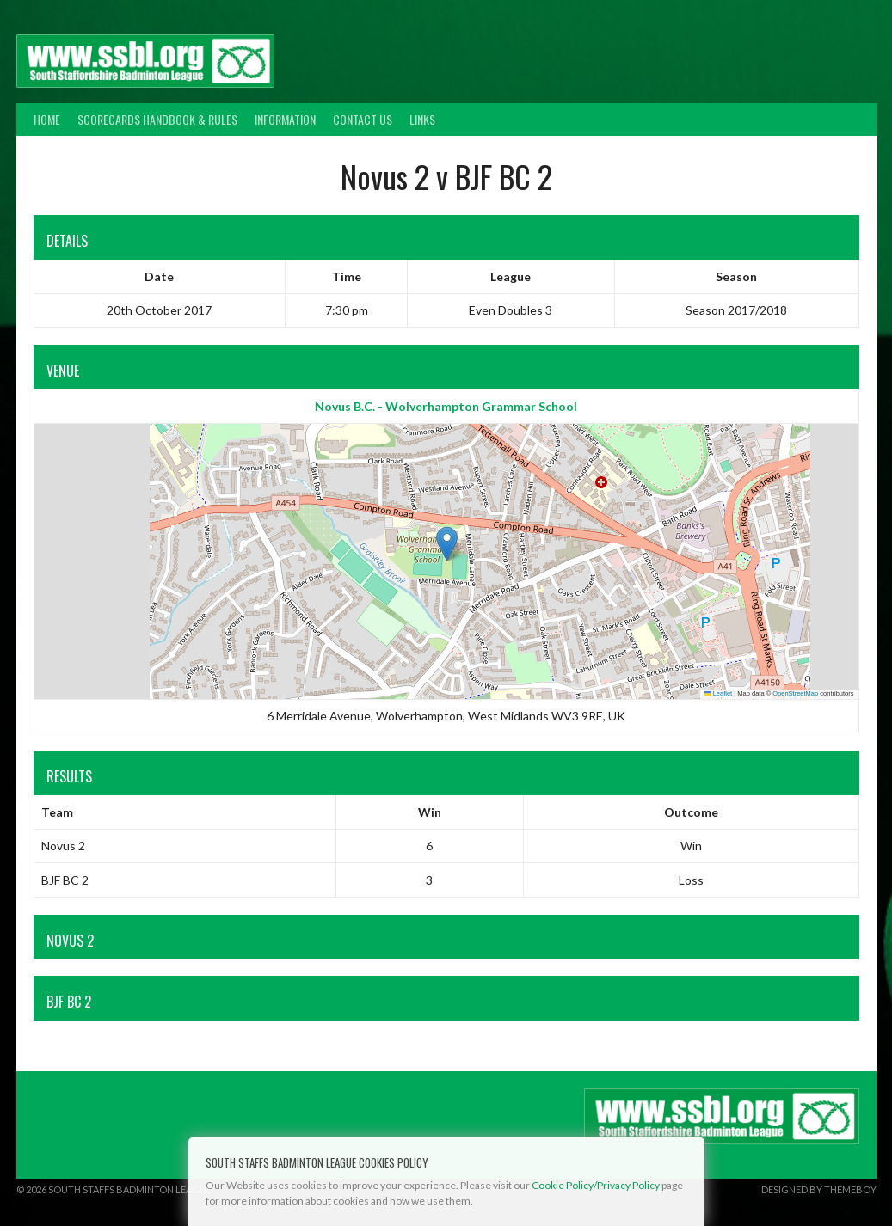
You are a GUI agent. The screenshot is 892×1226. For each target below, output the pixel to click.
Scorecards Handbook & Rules (157, 119)
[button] (447, 543)
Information (285, 119)
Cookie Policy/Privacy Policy (596, 1185)
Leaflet (718, 693)
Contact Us (362, 119)
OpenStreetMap (795, 693)
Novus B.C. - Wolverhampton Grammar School (446, 406)
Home (47, 119)
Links (422, 119)
